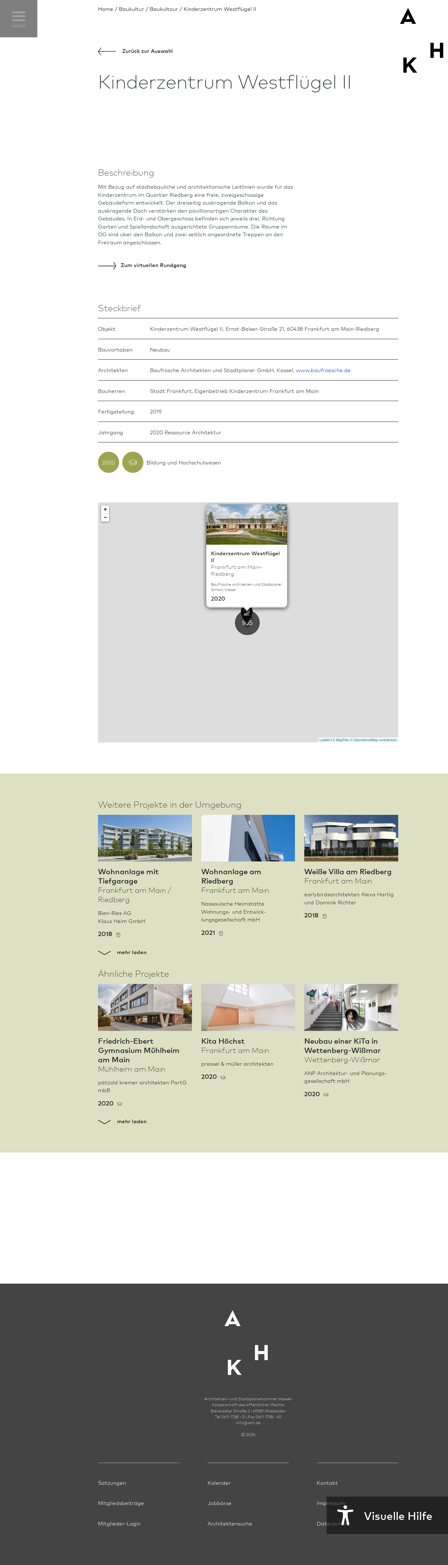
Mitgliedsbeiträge (121, 1518)
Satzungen (112, 1498)
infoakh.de (248, 1439)
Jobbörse (219, 1518)
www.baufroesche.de (323, 517)
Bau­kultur (131, 8)
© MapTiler (341, 887)
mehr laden (122, 1099)
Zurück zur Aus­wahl (135, 51)
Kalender (219, 1498)
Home (105, 8)
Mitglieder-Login (119, 1539)
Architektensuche (230, 1539)
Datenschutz (333, 1539)
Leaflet (325, 887)
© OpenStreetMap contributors (373, 887)
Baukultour (164, 8)
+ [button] (105, 657)
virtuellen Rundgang (142, 412)
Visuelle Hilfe (379, 1515)
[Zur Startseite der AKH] (248, 1355)
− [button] (105, 665)
